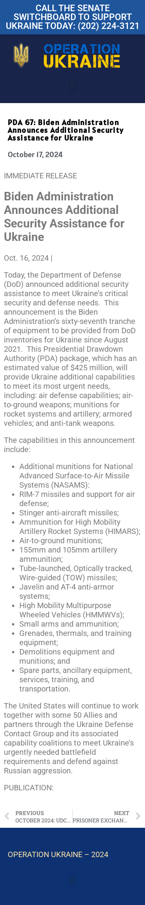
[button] (72, 85)
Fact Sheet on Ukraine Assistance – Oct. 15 (67, 792)
